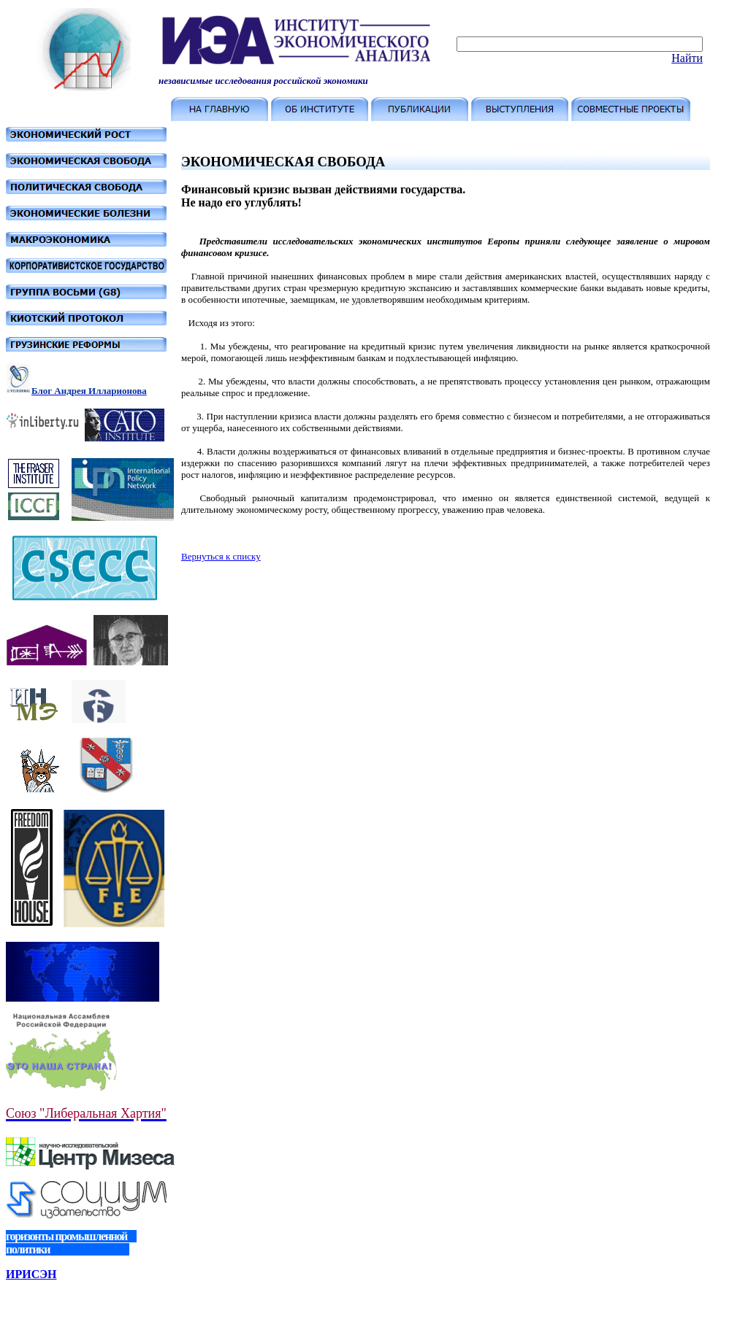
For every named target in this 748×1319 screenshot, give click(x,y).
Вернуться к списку (221, 556)
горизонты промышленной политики (71, 1243)
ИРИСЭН (31, 1274)
